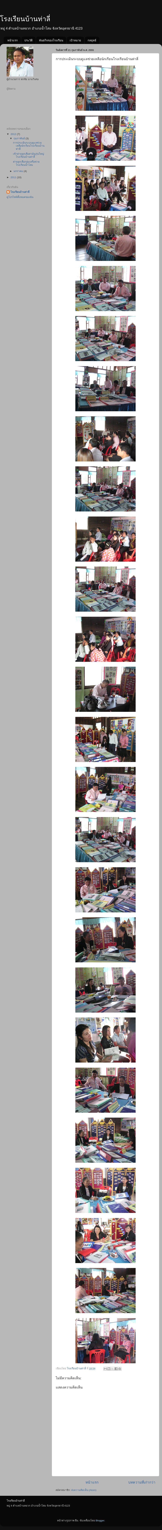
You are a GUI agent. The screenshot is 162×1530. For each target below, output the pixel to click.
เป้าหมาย (75, 40)
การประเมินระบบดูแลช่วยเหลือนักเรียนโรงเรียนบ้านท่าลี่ (28, 145)
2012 (14, 134)
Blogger (100, 1520)
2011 (14, 177)
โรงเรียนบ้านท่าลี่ (25, 19)
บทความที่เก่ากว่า (141, 1482)
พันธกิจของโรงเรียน (51, 40)
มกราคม (19, 171)
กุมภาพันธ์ (20, 138)
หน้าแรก (12, 40)
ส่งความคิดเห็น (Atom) (83, 1490)
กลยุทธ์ (92, 40)
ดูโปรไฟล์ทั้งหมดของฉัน (20, 197)
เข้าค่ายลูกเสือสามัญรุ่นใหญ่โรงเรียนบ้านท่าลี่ (28, 155)
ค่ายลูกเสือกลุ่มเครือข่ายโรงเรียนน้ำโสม (26, 163)
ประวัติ (28, 40)
